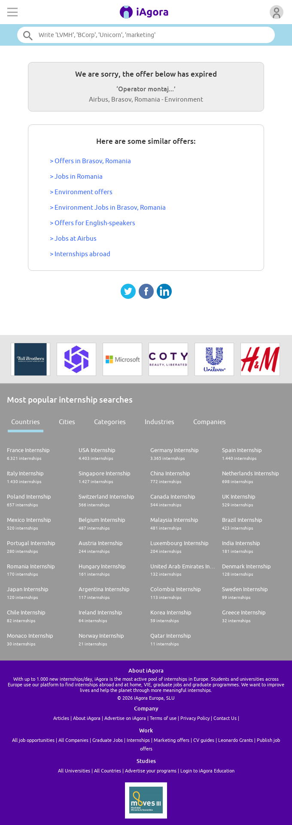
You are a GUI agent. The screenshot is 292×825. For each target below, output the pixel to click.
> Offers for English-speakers (92, 222)
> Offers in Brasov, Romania (90, 160)
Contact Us (225, 718)
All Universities (74, 770)
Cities (67, 421)
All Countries (107, 770)
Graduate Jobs (107, 740)
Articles (61, 718)
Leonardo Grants (235, 740)
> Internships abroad (80, 253)
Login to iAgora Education (207, 770)
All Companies (73, 740)
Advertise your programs (150, 770)
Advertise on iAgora (125, 718)
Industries (159, 421)
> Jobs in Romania (76, 176)
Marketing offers (171, 740)
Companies (209, 421)
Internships (138, 740)
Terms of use (163, 718)
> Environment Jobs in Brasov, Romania (108, 207)
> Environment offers (81, 191)
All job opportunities (33, 740)
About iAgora (86, 718)
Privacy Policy (195, 718)
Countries (25, 421)
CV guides (203, 740)
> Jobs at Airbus (73, 238)
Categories (110, 421)
